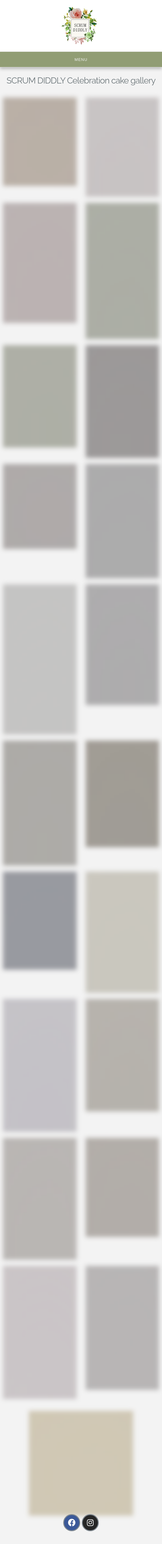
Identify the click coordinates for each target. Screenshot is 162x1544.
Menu (80, 59)
